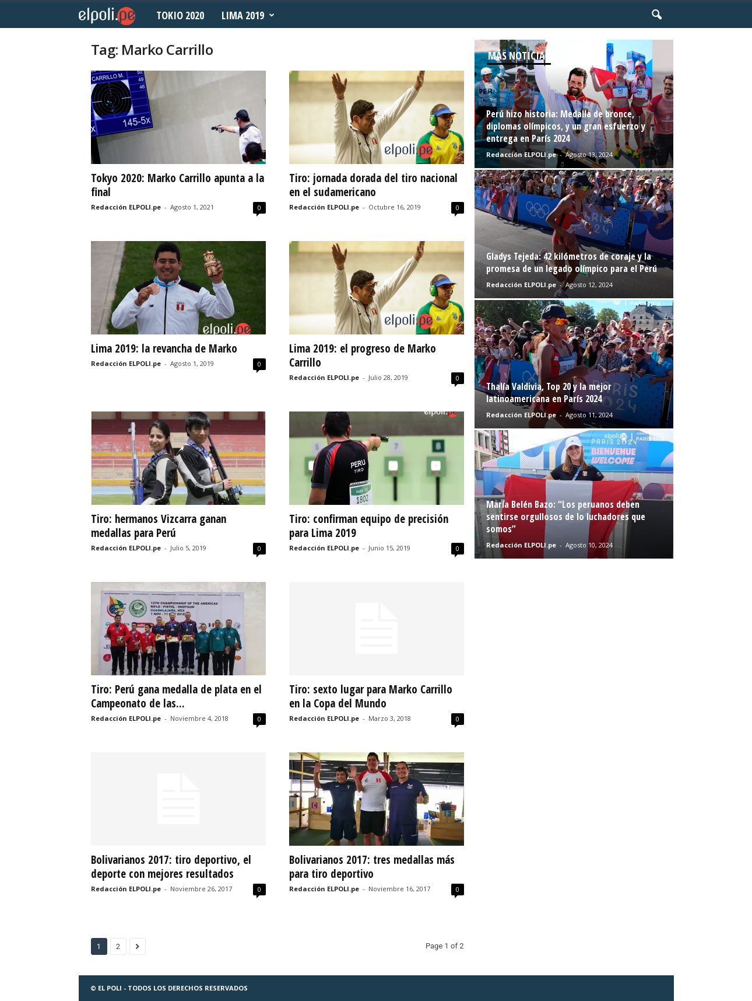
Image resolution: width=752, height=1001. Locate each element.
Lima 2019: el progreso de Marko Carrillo (362, 355)
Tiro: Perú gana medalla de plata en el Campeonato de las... (176, 696)
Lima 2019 (248, 15)
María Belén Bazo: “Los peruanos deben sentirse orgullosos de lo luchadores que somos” (565, 516)
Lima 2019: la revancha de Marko (164, 348)
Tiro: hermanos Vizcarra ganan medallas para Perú (158, 525)
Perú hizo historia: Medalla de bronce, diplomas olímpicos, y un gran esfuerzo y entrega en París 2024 (565, 126)
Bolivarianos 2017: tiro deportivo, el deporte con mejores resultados (171, 866)
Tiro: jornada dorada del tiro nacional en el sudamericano (373, 185)
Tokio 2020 (180, 15)
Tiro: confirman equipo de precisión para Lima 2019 (368, 525)
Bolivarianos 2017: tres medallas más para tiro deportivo (372, 866)
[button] (656, 15)
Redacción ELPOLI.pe (126, 207)
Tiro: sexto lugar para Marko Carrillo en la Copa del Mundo (370, 696)
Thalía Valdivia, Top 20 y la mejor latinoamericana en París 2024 (549, 392)
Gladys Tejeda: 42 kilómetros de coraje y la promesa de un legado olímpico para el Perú (571, 262)
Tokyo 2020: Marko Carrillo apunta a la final (177, 185)
